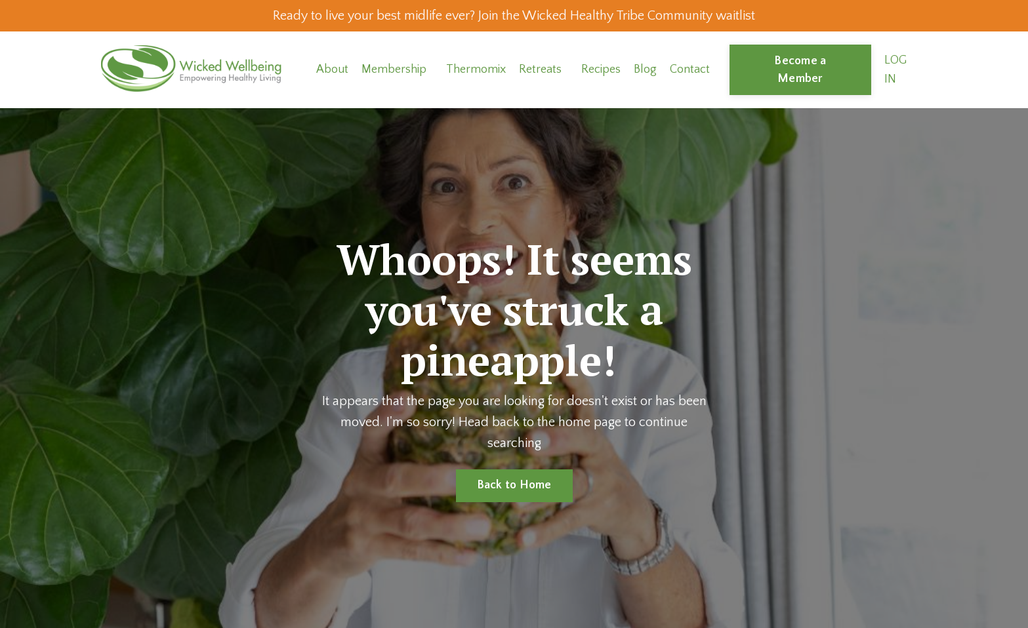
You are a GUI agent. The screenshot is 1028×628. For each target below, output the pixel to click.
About (332, 69)
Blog (645, 69)
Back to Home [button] (514, 485)
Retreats (540, 69)
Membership (393, 69)
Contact (690, 69)
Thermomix (476, 69)
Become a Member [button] (800, 69)
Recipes (601, 69)
